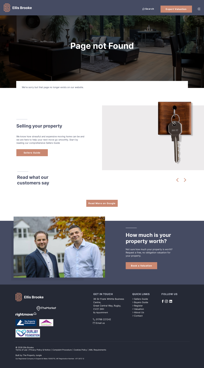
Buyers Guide (140, 302)
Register (137, 305)
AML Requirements (97, 350)
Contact (137, 315)
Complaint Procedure (62, 350)
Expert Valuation (176, 9)
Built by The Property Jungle (29, 355)
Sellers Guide (32, 152)
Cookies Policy (80, 350)
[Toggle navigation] (198, 9)
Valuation (138, 309)
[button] (177, 180)
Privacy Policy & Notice (39, 350)
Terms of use (21, 350)
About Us (138, 312)
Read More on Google (101, 203)
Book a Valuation (141, 265)
